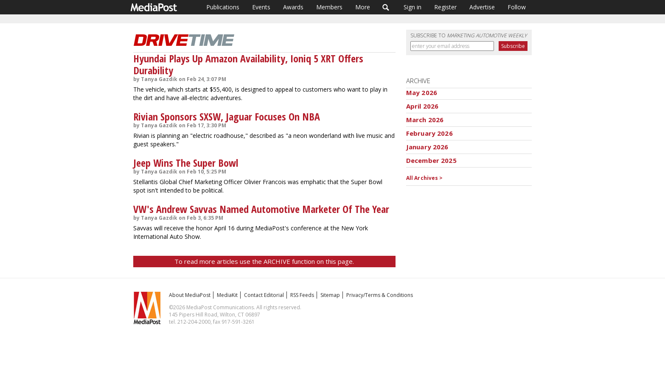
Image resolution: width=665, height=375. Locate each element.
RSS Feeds (302, 295)
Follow (517, 7)
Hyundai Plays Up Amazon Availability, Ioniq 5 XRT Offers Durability (248, 64)
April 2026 (422, 106)
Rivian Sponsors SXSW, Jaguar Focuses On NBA (226, 116)
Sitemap (330, 295)
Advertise (482, 7)
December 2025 (431, 160)
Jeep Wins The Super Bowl (185, 163)
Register (445, 7)
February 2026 (429, 133)
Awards (293, 7)
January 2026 (427, 147)
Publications (222, 7)
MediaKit (227, 295)
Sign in (412, 7)
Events (261, 7)
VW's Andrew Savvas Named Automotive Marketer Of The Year (261, 209)
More (362, 7)
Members (329, 7)
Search (386, 7)
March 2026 (425, 119)
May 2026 (421, 92)
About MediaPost (189, 295)
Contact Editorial (264, 295)
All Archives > (424, 178)
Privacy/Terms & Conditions (379, 295)
